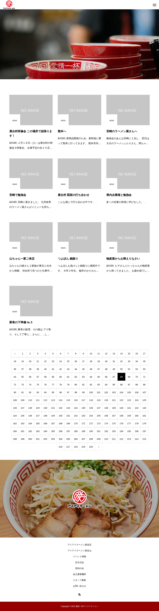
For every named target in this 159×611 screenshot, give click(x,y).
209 (98, 439)
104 (121, 392)
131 (53, 408)
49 (114, 369)
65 (98, 377)
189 (83, 431)
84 (106, 384)
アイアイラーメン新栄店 (79, 544)
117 (83, 400)
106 (136, 392)
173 (98, 423)
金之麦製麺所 (79, 574)
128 (30, 408)
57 (37, 377)
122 (121, 400)
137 (98, 408)
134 (75, 408)
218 (75, 447)
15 (129, 353)
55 (22, 377)
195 (129, 431)
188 (75, 431)
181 (22, 431)
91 (22, 392)
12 (106, 353)
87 (129, 384)
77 (53, 384)
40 (45, 369)
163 (22, 423)
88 (136, 384)
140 (121, 408)
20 (30, 361)
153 (83, 415)
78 (60, 384)
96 (60, 392)
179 (144, 423)
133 (68, 408)
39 (37, 369)
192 (106, 431)
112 (45, 400)
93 (37, 392)
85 (114, 384)
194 (121, 431)
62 (76, 377)
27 (83, 361)
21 (37, 361)
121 (114, 400)
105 (129, 392)
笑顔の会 (79, 568)
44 (76, 369)
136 (91, 408)
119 (98, 400)
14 (121, 353)
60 (60, 377)
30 (106, 361)
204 (60, 439)
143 (144, 408)
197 (144, 431)
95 (53, 392)
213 (129, 439)
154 (91, 415)
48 (106, 369)
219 (83, 447)
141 (129, 408)
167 (53, 423)
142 (136, 408)
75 (37, 384)
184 (45, 431)
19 (22, 361)
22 (45, 361)
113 (53, 400)
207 (83, 439)
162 (15, 423)
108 (15, 400)
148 (45, 415)
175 (114, 423)
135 (83, 408)
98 (76, 392)
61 (68, 377)
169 (68, 423)
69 (129, 377)
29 (98, 361)
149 (53, 415)
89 (144, 384)
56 (30, 377)
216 (60, 447)
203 (53, 439)
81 (83, 384)
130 (45, 408)
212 (121, 439)
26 (76, 361)
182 (30, 431)
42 (60, 369)
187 (68, 431)
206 (75, 439)
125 (144, 400)
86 (121, 384)
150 (60, 415)
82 (91, 384)
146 (30, 415)
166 (45, 423)
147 (37, 415)
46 (91, 369)
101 (98, 392)
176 (121, 423)
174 (106, 423)
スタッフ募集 (79, 580)
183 (37, 431)
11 (98, 353)
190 (91, 431)
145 (22, 415)
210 (106, 439)
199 (22, 439)
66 (106, 377)
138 (106, 408)
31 (114, 361)
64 (91, 377)
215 (144, 439)
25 (68, 361)
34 (136, 361)
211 (114, 439)
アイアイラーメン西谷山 (79, 550)
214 (136, 439)
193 (114, 431)
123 (129, 400)
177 (129, 423)
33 (129, 361)
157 (114, 415)
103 (114, 392)
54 (15, 377)
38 (30, 369)
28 (91, 361)
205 (68, 439)
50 (121, 369)
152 (75, 415)
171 (83, 423)
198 (15, 439)
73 (22, 384)
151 (68, 415)
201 (37, 439)
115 (68, 400)
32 (121, 361)
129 (37, 408)
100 (91, 392)
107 (144, 392)
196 (136, 431)
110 (30, 400)
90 (15, 392)
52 (136, 369)
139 (114, 408)
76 (45, 384)
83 (98, 384)
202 (45, 439)
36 (15, 369)
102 (106, 392)
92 (30, 392)
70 (136, 377)
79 (68, 384)
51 (129, 369)
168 (60, 423)
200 (30, 439)
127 (22, 408)
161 (144, 415)
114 (60, 400)
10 (91, 353)
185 (53, 431)
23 (53, 361)
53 (144, 369)
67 (114, 377)
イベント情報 (79, 556)
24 (60, 361)
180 (15, 431)
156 (106, 415)
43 (68, 369)
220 (91, 447)
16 (136, 353)
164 (30, 423)
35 (144, 361)
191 (98, 431)
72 (15, 384)
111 (37, 400)
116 (75, 400)
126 (15, 408)
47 (98, 369)
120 (106, 400)
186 (60, 431)
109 (22, 400)
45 (83, 369)
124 (136, 400)
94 (45, 392)
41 (53, 369)
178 (136, 423)
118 (91, 400)
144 (15, 415)
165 (37, 423)
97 (68, 392)
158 (121, 415)
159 (129, 415)
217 (68, 447)
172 (91, 423)
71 (144, 377)
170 (75, 423)
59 (53, 377)
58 (45, 377)
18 (15, 361)
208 (91, 439)
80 (76, 384)
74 (30, 384)
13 (114, 353)
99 (83, 392)
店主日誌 (79, 562)
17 (144, 353)
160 (136, 415)
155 (98, 415)
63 (83, 377)
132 (60, 408)
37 (22, 369)
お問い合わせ (79, 586)
